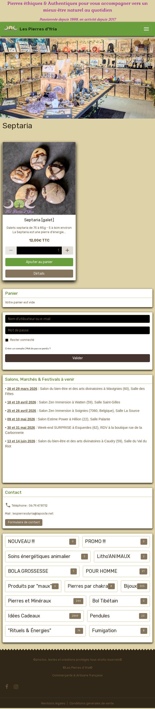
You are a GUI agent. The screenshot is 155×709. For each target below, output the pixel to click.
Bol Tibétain (105, 601)
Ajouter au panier (39, 262)
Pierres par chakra (88, 586)
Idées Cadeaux (24, 616)
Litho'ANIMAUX (113, 556)
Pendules (100, 616)
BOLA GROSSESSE (28, 571)
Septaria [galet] (39, 219)
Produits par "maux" (30, 586)
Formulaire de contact (24, 522)
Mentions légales (53, 703)
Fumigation (104, 630)
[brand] (30, 29)
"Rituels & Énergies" (29, 630)
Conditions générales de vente (92, 703)
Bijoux (130, 586)
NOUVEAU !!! (21, 541)
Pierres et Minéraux (29, 601)
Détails (39, 274)
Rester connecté (22, 340)
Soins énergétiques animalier (39, 556)
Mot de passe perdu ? (38, 348)
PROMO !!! (95, 541)
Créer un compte (14, 348)
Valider (77, 358)
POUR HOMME (101, 571)
